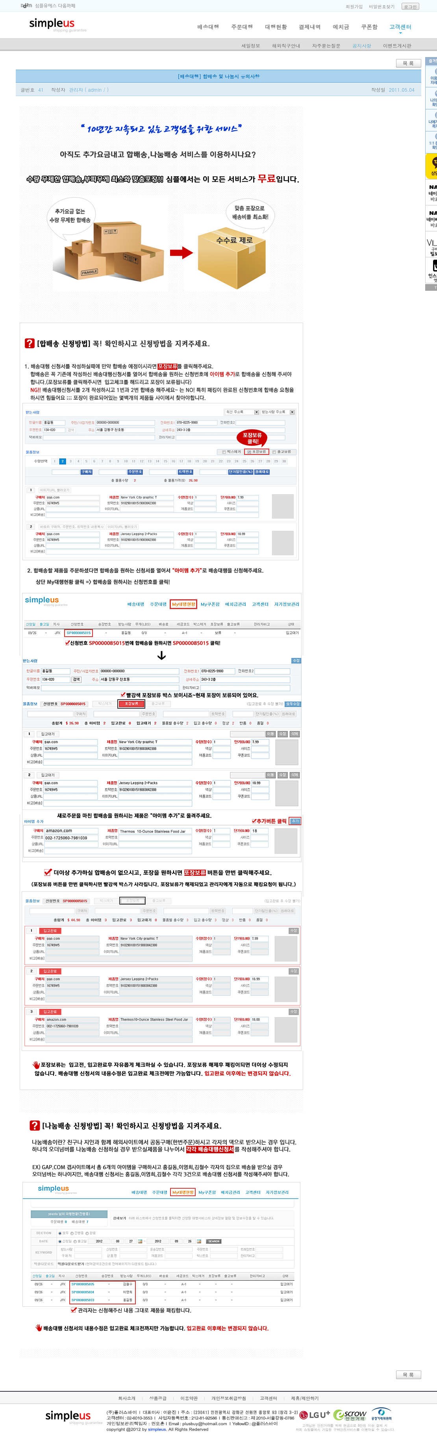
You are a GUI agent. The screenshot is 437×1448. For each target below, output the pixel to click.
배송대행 (208, 27)
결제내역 (310, 27)
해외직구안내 (286, 45)
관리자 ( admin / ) (89, 89)
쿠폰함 (369, 27)
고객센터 (400, 27)
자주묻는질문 (326, 45)
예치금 (341, 27)
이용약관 (189, 1398)
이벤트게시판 (397, 45)
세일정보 (250, 45)
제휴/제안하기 (305, 1398)
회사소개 (126, 1398)
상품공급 (158, 1398)
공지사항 (361, 45)
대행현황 (276, 27)
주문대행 (242, 27)
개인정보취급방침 (228, 1398)
